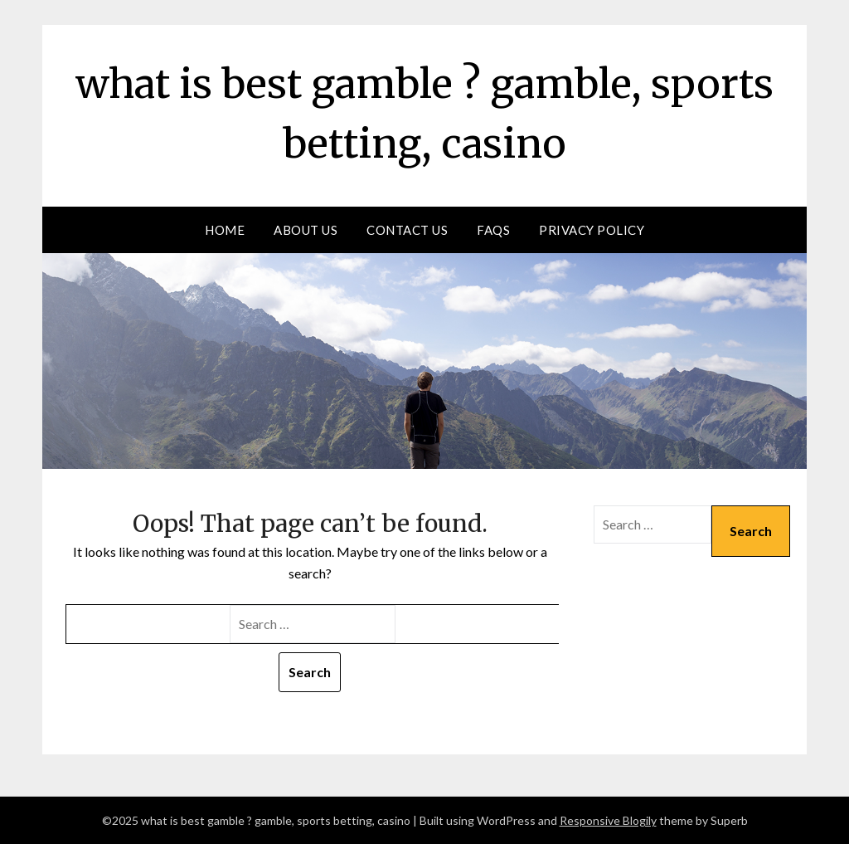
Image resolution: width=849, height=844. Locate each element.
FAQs (493, 229)
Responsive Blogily (608, 820)
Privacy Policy (591, 229)
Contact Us (407, 229)
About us (305, 229)
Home (225, 229)
